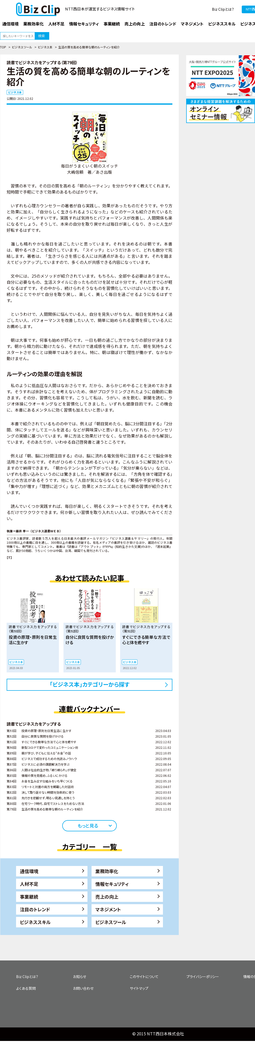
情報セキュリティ (112, 883)
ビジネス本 (45, 47)
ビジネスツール (22, 47)
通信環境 (29, 871)
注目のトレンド (35, 909)
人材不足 (29, 883)
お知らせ (79, 976)
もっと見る (88, 825)
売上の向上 (106, 896)
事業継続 (29, 896)
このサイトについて (144, 976)
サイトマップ (139, 988)
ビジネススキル (35, 922)
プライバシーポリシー (202, 976)
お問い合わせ (83, 988)
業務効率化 (106, 871)
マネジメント (108, 909)
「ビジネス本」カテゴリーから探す (90, 684)
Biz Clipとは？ (223, 9)
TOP (3, 47)
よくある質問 (26, 988)
